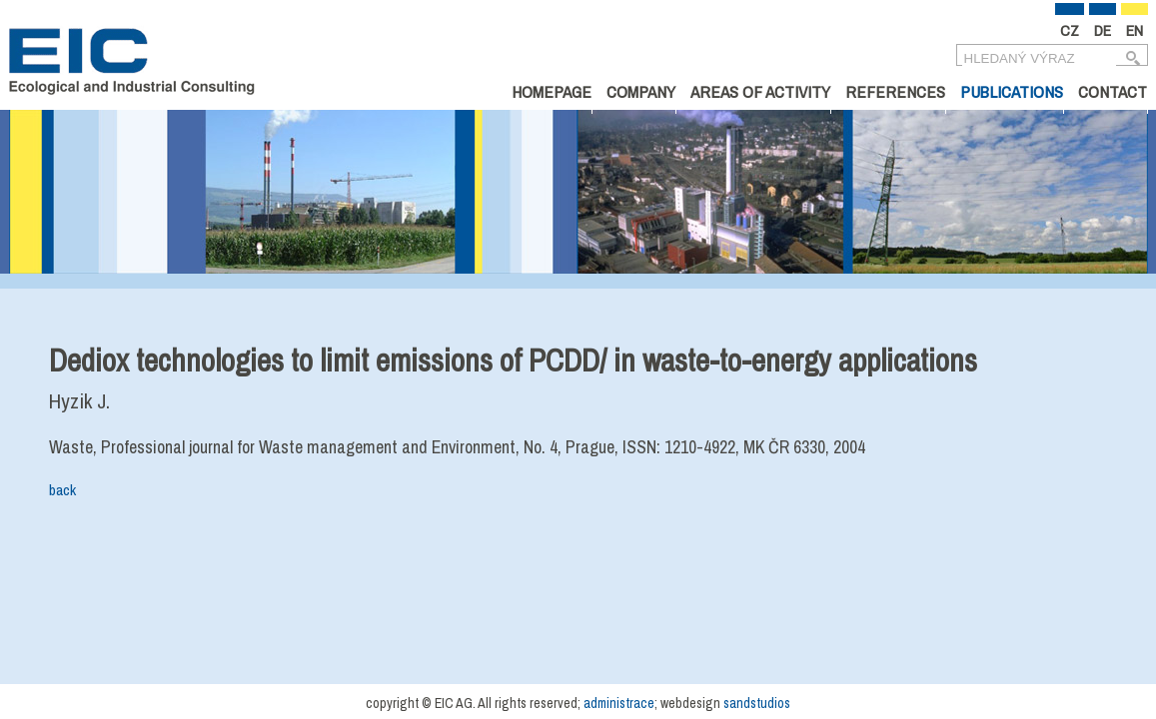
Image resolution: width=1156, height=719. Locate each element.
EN (1134, 30)
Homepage (551, 91)
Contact (1112, 91)
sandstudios (756, 703)
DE (1102, 30)
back (62, 489)
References (895, 91)
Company (640, 91)
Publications (1011, 91)
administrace (618, 703)
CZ (1069, 30)
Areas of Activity (760, 91)
